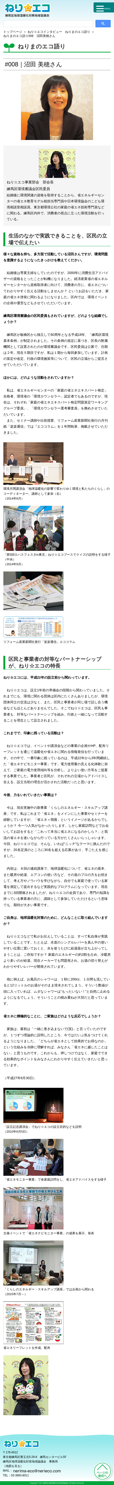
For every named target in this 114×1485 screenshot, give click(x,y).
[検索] (48, 24)
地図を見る (13, 1466)
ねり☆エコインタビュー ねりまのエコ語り (59, 32)
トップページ (12, 32)
